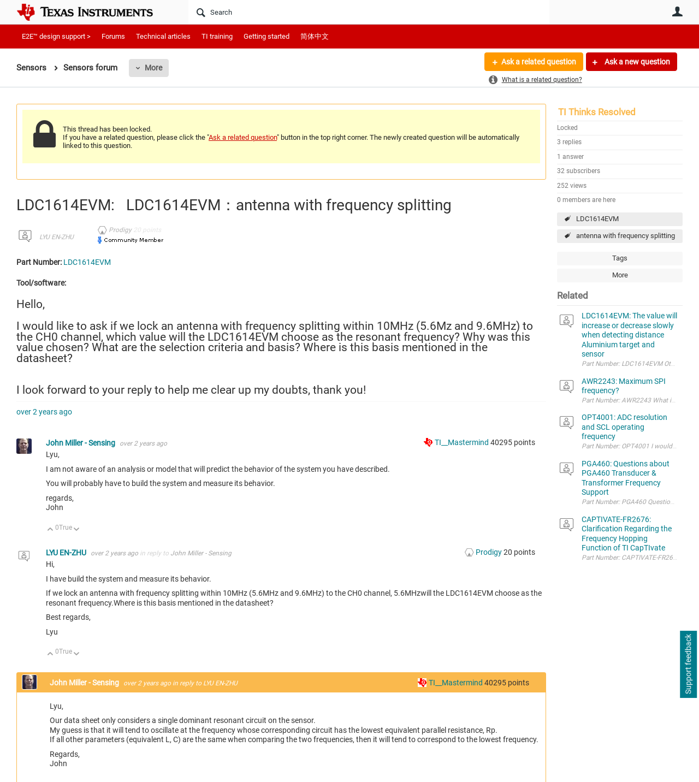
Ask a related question (538, 61)
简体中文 (314, 36)
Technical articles (163, 36)
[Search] (368, 12)
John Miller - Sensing (81, 443)
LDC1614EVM (597, 219)
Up (50, 530)
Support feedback (688, 665)
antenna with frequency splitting (625, 236)
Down (76, 530)
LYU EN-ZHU (56, 237)
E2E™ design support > (56, 36)
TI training (217, 36)
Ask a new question (636, 61)
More (153, 67)
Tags (619, 258)
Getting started (266, 36)
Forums (113, 36)
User (677, 11)
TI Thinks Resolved (597, 111)
